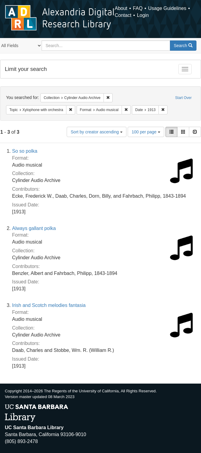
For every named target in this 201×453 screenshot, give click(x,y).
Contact (123, 15)
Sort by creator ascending (96, 131)
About (121, 8)
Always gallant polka (34, 228)
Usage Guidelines (167, 8)
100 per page (146, 131)
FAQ (137, 8)
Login (143, 15)
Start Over (183, 98)
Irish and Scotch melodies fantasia (49, 305)
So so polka (24, 151)
